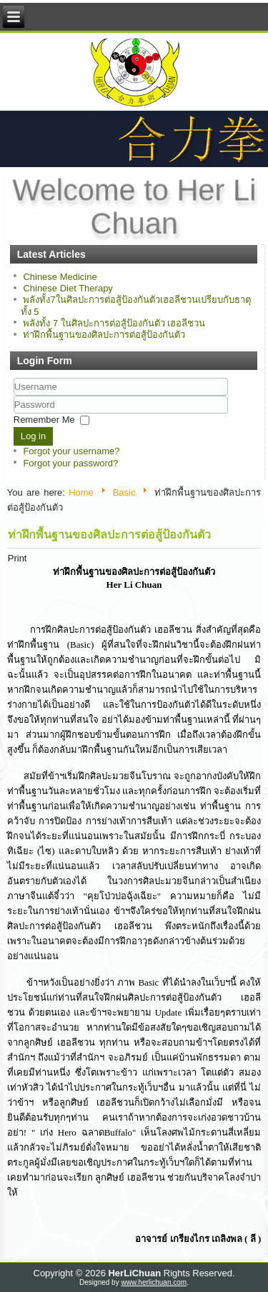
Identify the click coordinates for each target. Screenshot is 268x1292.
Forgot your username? (71, 451)
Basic (124, 492)
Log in (33, 436)
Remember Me (44, 419)
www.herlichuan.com (154, 1282)
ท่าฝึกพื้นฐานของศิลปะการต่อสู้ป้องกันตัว (109, 535)
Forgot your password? (70, 463)
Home (81, 492)
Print (17, 558)
